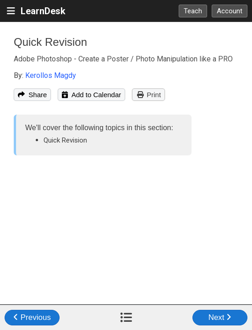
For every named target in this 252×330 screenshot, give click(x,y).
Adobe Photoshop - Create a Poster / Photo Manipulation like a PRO (123, 59)
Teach (193, 11)
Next (220, 317)
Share (32, 95)
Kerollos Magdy (50, 75)
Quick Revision (50, 42)
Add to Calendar (91, 95)
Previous (32, 317)
